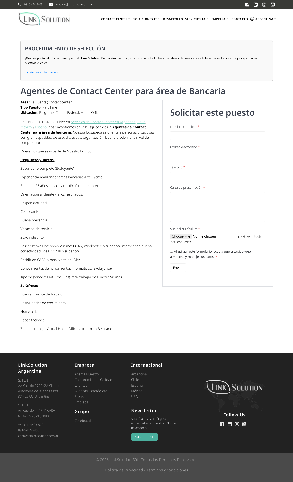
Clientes (81, 385)
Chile (141, 122)
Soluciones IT (145, 19)
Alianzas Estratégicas (91, 391)
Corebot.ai (83, 420)
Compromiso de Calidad (93, 379)
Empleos (81, 402)
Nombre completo (184, 126)
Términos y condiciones (167, 470)
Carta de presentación (187, 187)
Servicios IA (195, 19)
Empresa (219, 19)
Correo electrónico (185, 147)
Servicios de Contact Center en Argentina (103, 122)
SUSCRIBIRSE (144, 437)
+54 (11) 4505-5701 (31, 425)
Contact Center (114, 19)
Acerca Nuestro (87, 374)
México (26, 127)
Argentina (139, 374)
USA (134, 396)
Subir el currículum (185, 229)
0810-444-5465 (28, 430)
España (41, 127)
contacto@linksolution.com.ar (38, 436)
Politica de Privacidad (124, 470)
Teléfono (177, 167)
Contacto (240, 19)
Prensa (80, 396)
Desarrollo (173, 19)
